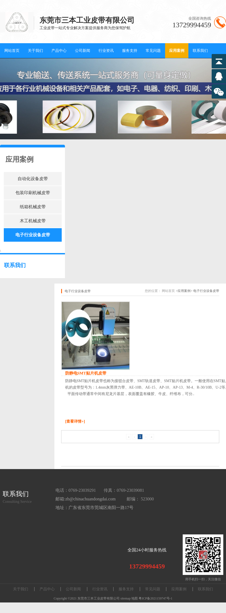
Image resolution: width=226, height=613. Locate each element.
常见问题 (153, 51)
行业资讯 (106, 51)
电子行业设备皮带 (32, 235)
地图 (134, 598)
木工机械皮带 (33, 220)
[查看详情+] (75, 421)
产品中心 (59, 51)
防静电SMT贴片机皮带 (86, 373)
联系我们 (200, 51)
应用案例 (176, 51)
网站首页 (11, 51)
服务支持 (129, 51)
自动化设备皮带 (33, 178)
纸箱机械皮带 (33, 206)
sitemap (125, 598)
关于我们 (35, 51)
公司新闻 (82, 51)
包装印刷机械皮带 (32, 192)
